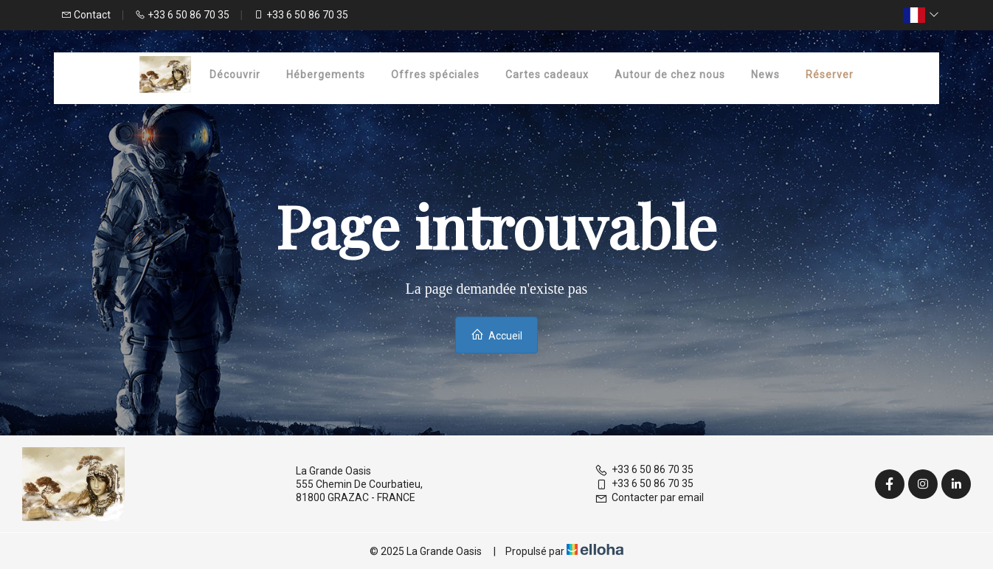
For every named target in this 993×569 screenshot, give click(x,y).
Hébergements (325, 74)
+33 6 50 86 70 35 (644, 469)
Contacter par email (649, 497)
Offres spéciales (435, 74)
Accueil (496, 335)
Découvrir (235, 74)
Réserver (830, 74)
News (765, 74)
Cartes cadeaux (547, 74)
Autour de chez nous (670, 74)
